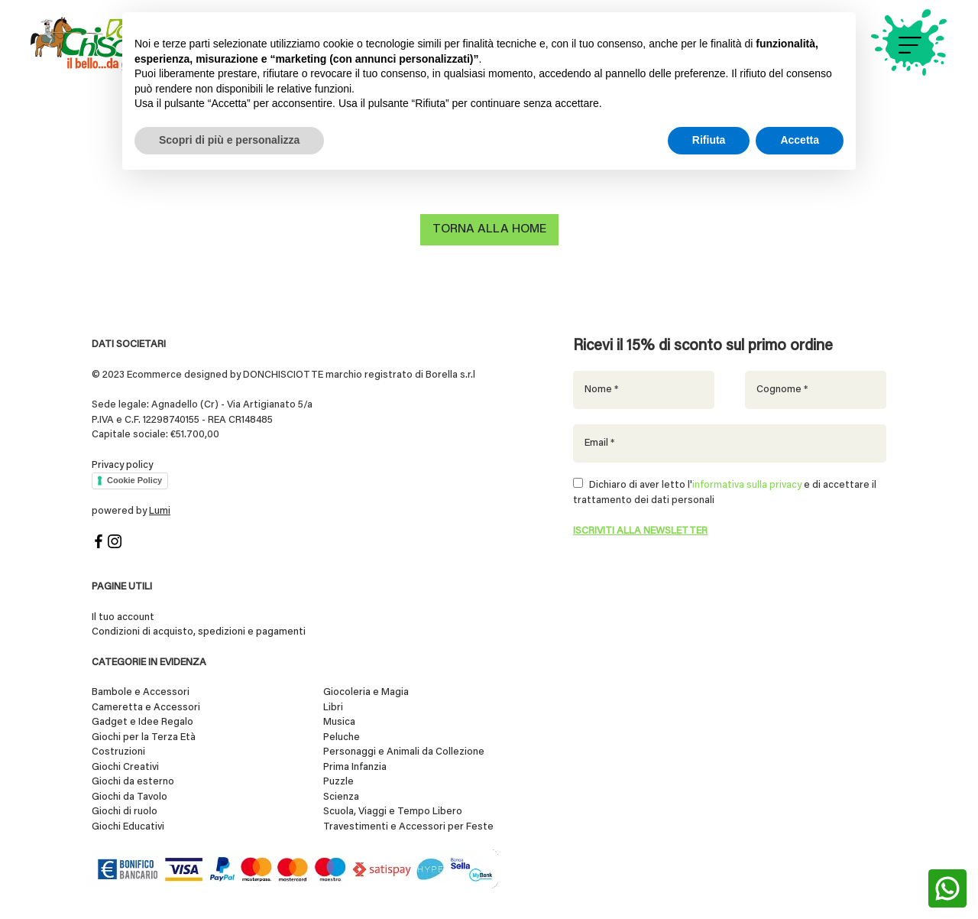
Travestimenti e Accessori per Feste (408, 827)
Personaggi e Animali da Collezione (403, 752)
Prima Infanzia (355, 767)
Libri (333, 708)
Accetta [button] (799, 140)
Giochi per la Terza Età (144, 737)
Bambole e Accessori (140, 692)
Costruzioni (118, 752)
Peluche (341, 737)
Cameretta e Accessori (146, 708)
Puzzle (338, 782)
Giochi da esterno (133, 782)
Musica (339, 722)
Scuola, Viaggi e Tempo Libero (392, 812)
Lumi (159, 511)
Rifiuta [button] (709, 140)
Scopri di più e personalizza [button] (229, 140)
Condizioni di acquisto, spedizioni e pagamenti (199, 632)
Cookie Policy (134, 480)
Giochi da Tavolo (129, 797)
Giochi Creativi (125, 767)
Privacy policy (122, 464)
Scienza (341, 797)
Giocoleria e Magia (366, 692)
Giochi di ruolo (124, 812)
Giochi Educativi (128, 827)
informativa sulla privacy (747, 485)
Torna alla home (489, 229)
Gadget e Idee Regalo (142, 722)
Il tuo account (123, 617)
